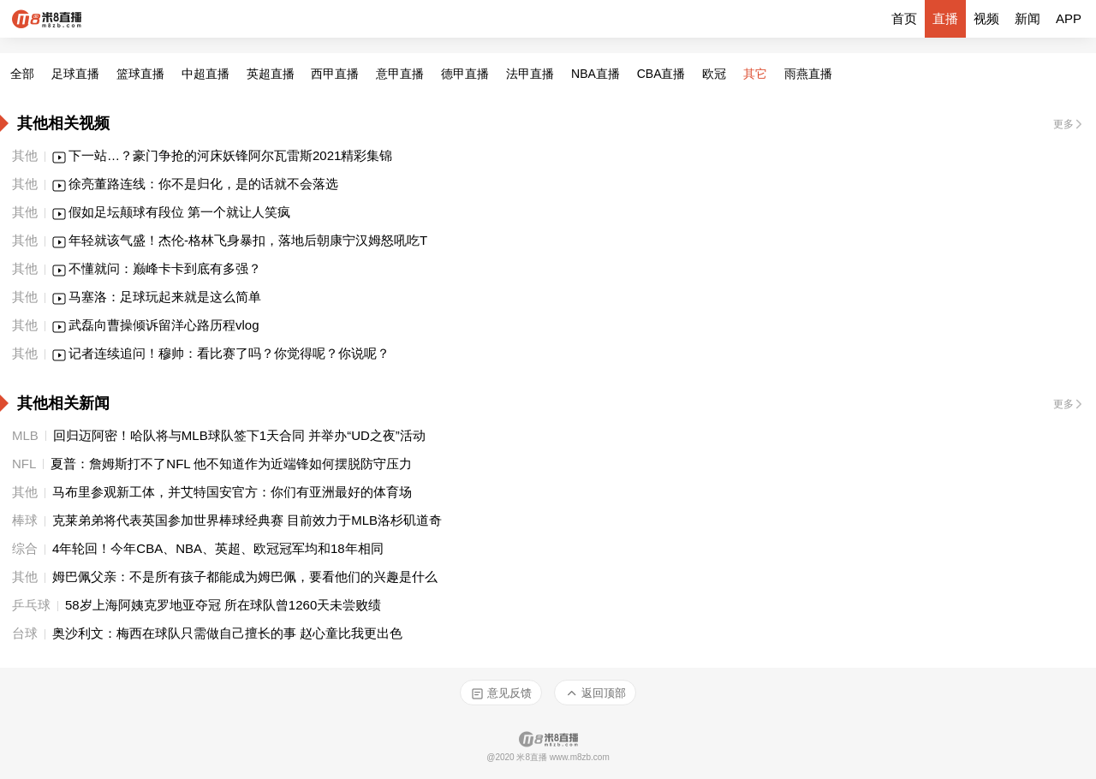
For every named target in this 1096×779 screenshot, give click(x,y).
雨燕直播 (808, 73)
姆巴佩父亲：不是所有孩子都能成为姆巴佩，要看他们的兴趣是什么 (245, 576)
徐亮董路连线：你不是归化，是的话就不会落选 (203, 183)
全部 (22, 73)
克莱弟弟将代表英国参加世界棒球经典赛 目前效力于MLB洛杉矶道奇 (247, 520)
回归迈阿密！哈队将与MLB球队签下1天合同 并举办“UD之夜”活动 (239, 435)
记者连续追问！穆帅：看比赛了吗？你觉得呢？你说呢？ (229, 353)
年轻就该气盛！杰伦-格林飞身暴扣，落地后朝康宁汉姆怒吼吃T (247, 240)
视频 (986, 18)
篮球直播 (140, 73)
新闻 (1027, 18)
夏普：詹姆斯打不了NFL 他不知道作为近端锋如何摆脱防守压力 (231, 463)
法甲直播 (530, 73)
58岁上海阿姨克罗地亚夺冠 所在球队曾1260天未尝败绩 (224, 605)
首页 (904, 18)
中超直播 (205, 73)
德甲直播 (465, 73)
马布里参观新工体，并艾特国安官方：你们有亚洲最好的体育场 (232, 492)
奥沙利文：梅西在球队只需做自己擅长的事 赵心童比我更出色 (227, 633)
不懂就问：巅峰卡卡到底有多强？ (164, 268)
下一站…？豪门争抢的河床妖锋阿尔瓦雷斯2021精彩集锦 (230, 155)
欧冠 (714, 73)
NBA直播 (595, 73)
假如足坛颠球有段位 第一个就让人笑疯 (179, 212)
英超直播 (271, 73)
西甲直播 (335, 73)
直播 (945, 18)
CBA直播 (661, 73)
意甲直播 (400, 73)
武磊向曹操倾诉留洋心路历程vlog (163, 325)
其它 (755, 73)
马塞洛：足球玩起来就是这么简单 (164, 296)
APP (1068, 18)
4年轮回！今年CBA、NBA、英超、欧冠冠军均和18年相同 (218, 548)
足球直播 (75, 73)
